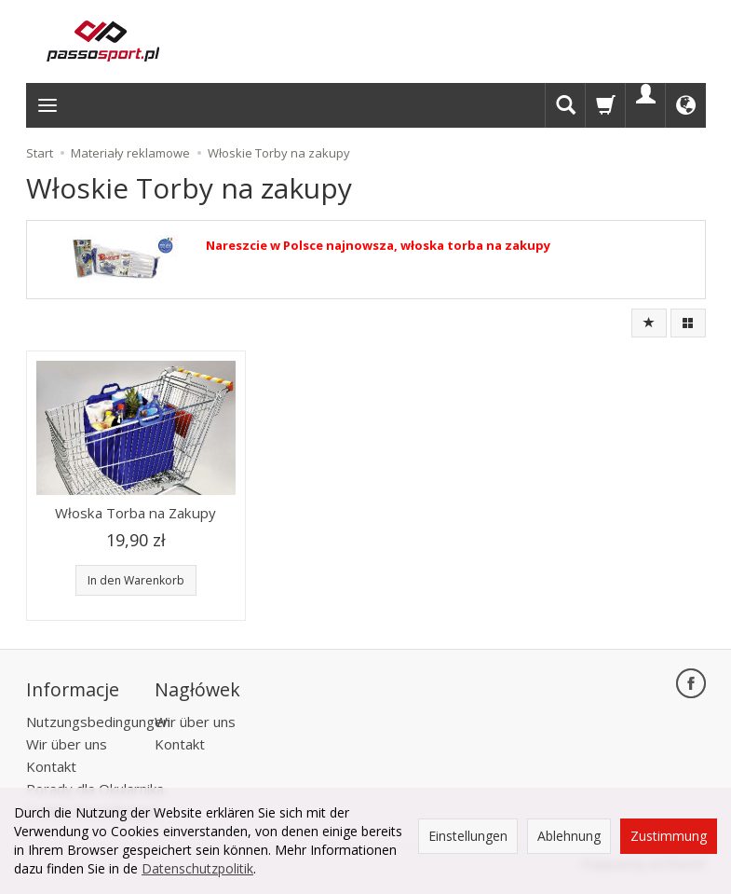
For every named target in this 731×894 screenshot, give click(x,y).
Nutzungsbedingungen (98, 717)
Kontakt (51, 762)
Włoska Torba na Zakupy (135, 512)
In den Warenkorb (135, 580)
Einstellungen (468, 836)
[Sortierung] (649, 323)
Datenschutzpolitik (197, 868)
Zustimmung (668, 836)
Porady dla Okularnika (95, 785)
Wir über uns (66, 740)
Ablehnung (569, 836)
